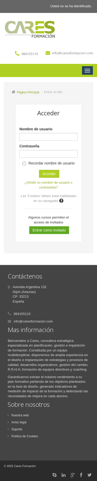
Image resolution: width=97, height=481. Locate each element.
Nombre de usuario (36, 129)
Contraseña (29, 146)
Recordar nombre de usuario (51, 163)
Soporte (15, 429)
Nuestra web (18, 415)
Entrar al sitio (53, 92)
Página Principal (28, 92)
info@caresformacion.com (72, 53)
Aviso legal (17, 422)
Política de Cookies (23, 436)
